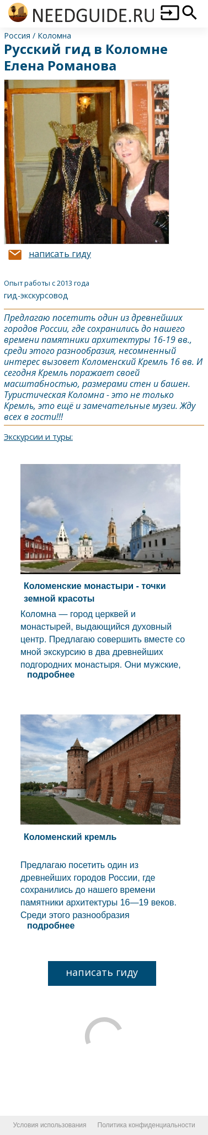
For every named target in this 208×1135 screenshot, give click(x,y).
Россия (17, 35)
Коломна (54, 35)
